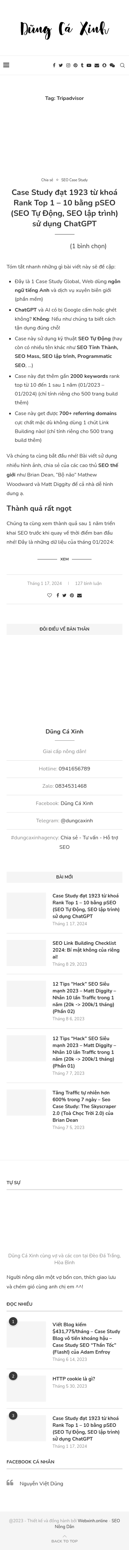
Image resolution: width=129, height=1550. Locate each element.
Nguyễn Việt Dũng (41, 1483)
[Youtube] (89, 65)
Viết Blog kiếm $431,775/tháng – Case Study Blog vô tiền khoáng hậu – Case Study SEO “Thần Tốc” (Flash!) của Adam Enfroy (86, 1338)
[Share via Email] (79, 595)
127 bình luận (88, 584)
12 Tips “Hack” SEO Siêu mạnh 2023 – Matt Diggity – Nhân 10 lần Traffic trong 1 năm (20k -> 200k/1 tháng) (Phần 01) (84, 1052)
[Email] (97, 65)
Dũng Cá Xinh (77, 803)
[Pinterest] (75, 65)
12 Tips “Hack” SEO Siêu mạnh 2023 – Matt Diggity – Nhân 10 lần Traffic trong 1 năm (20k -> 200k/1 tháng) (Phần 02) (84, 998)
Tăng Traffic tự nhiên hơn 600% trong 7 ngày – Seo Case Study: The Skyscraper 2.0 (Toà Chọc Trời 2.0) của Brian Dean (84, 1106)
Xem (64, 559)
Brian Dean (40, 474)
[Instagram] (68, 65)
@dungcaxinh (77, 820)
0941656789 (74, 768)
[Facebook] (54, 65)
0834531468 (71, 786)
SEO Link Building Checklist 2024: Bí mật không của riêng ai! (86, 950)
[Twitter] (61, 65)
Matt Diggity (56, 484)
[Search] (122, 65)
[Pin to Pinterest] (72, 595)
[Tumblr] (82, 65)
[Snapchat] (104, 65)
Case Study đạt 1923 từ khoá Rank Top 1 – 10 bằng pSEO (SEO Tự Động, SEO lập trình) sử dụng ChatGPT (64, 208)
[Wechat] (112, 65)
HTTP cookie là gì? (74, 1379)
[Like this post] (49, 595)
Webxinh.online (93, 1521)
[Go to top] (64, 1540)
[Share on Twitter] (64, 595)
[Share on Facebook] (57, 595)
